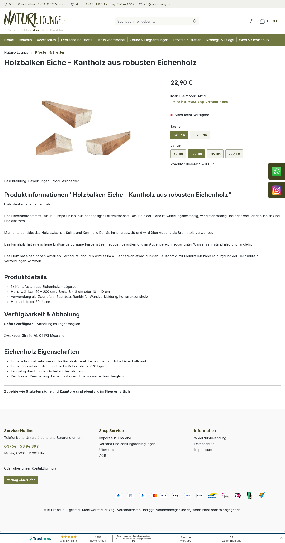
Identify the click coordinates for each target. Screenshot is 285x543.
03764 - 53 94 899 (21, 446)
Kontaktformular (45, 468)
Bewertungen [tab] (38, 181)
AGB (102, 455)
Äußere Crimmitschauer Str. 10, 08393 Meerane (37, 4)
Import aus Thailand (115, 438)
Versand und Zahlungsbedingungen (127, 444)
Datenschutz (204, 444)
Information (205, 430)
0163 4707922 (125, 4)
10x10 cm (201, 136)
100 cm (198, 155)
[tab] (15, 181)
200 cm (236, 155)
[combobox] (152, 21)
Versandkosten (129, 510)
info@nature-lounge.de (158, 4)
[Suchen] (194, 21)
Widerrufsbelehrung (210, 438)
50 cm (180, 155)
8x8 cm (181, 136)
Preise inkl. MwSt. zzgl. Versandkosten (199, 102)
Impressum (203, 450)
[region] (83, 123)
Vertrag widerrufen (21, 480)
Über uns (106, 450)
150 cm (217, 155)
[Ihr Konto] (252, 21)
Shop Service (111, 430)
